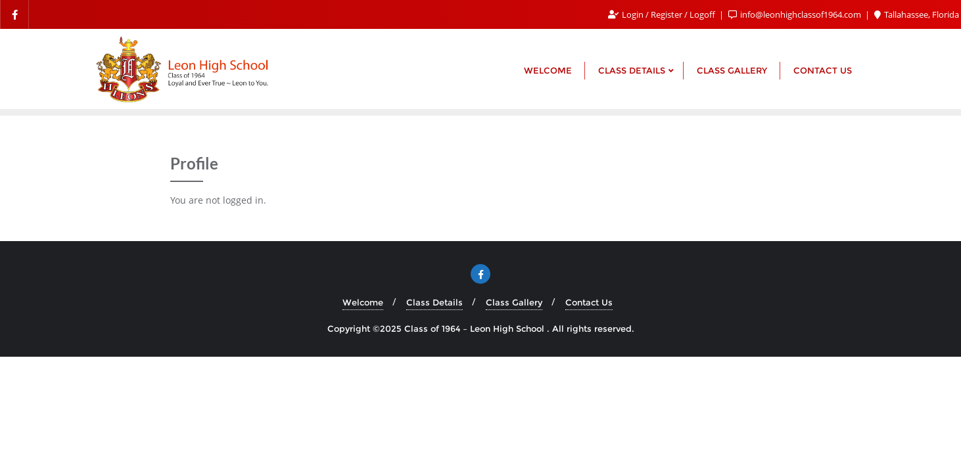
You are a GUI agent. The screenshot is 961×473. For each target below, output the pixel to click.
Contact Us (589, 302)
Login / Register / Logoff (662, 14)
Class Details (434, 302)
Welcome (362, 302)
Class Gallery (514, 302)
